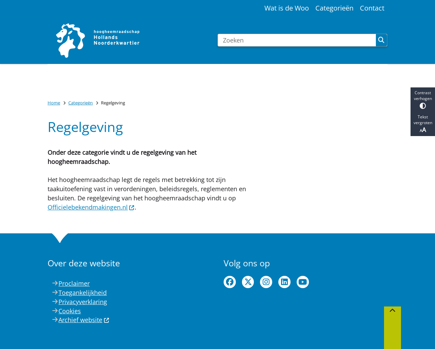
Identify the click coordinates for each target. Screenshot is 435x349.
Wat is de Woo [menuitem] (286, 8)
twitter (248, 282)
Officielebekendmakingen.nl (91, 207)
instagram (266, 282)
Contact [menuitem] (372, 8)
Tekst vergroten (423, 124)
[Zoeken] (297, 40)
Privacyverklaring (82, 302)
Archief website (83, 320)
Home (54, 103)
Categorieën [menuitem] (334, 8)
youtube (303, 282)
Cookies (69, 311)
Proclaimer (74, 283)
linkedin (284, 282)
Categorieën (80, 103)
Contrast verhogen (423, 99)
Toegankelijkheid (82, 292)
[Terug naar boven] (392, 327)
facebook (230, 282)
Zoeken (381, 40)
